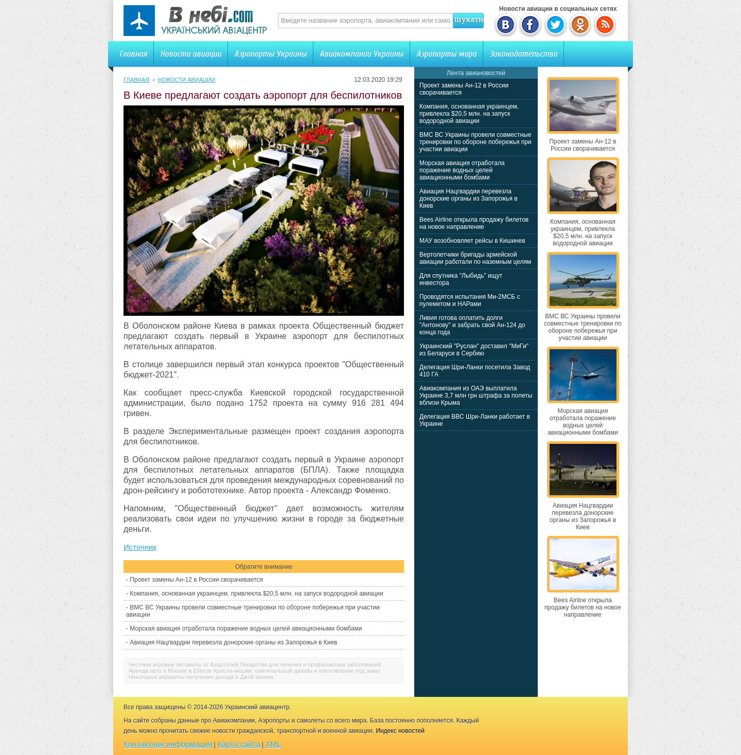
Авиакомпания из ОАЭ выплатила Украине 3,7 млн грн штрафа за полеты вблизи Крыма (475, 395)
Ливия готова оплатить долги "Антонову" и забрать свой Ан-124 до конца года (472, 325)
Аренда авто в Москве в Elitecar (170, 671)
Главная (133, 54)
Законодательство (523, 54)
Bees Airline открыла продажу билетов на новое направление (473, 223)
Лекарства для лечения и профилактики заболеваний (310, 664)
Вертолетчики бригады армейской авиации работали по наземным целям (475, 258)
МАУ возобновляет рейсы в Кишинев (472, 240)
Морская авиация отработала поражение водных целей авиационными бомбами (246, 628)
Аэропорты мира (446, 54)
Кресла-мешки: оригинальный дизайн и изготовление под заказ (297, 671)
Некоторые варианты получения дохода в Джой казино (201, 677)
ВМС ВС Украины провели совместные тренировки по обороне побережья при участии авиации (475, 142)
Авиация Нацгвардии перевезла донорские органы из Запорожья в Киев (233, 642)
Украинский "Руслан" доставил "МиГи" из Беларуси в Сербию (473, 350)
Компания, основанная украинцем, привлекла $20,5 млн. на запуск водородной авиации (256, 593)
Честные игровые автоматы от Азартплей (183, 664)
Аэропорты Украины (270, 54)
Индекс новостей (400, 730)
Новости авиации (190, 54)
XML (273, 744)
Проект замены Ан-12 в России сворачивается (196, 579)
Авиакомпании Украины (361, 54)
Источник (139, 547)
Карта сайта (238, 744)
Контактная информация (167, 744)
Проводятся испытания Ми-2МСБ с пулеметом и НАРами (469, 300)
